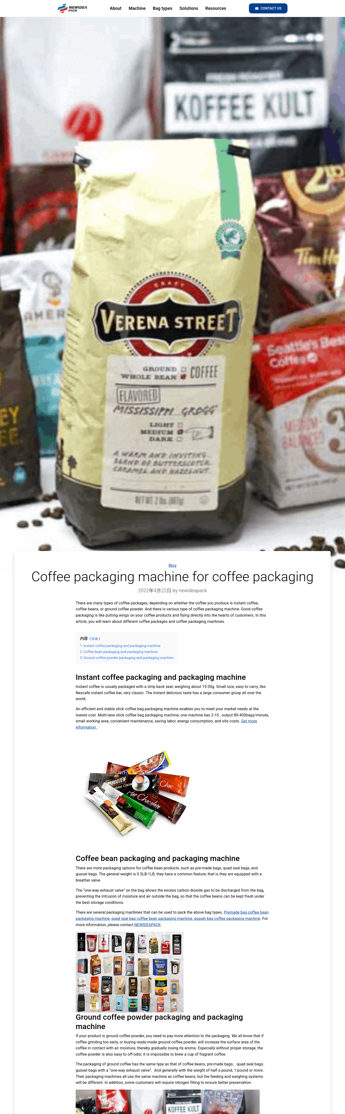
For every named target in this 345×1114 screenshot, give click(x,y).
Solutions (188, 8)
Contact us (268, 8)
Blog (173, 565)
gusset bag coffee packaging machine (226, 918)
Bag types (162, 8)
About (115, 8)
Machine (137, 8)
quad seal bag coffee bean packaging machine (151, 918)
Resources (215, 8)
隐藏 (95, 639)
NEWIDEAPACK (147, 925)
